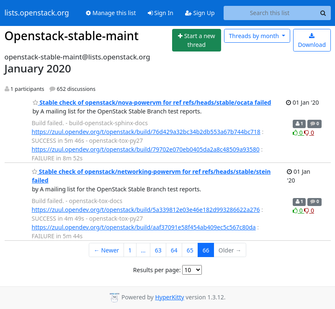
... (143, 250)
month (254, 36)
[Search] (323, 13)
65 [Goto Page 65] (190, 250)
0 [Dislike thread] (309, 132)
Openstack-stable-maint (72, 36)
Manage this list (111, 13)
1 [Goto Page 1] (129, 250)
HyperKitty (169, 297)
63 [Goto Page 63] (158, 250)
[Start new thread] (196, 40)
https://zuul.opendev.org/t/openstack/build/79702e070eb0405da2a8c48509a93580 (146, 149)
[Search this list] (270, 13)
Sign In (160, 13)
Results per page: (157, 270)
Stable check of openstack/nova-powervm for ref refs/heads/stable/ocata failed (152, 102)
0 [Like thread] (298, 132)
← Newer (106, 250)
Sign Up (200, 13)
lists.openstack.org (37, 13)
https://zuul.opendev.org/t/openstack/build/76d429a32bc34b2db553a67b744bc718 (146, 132)
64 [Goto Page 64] (174, 250)
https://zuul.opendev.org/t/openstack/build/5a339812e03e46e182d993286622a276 (146, 210)
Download (312, 41)
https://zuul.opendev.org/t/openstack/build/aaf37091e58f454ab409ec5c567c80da (144, 227)
